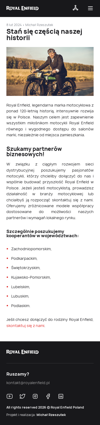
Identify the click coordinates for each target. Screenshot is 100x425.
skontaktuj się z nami (25, 325)
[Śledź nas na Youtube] (9, 396)
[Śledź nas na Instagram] (35, 396)
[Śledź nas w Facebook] (48, 396)
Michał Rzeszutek (51, 414)
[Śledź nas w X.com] (22, 396)
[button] (91, 9)
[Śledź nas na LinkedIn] (61, 396)
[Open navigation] (75, 9)
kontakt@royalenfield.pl (28, 383)
